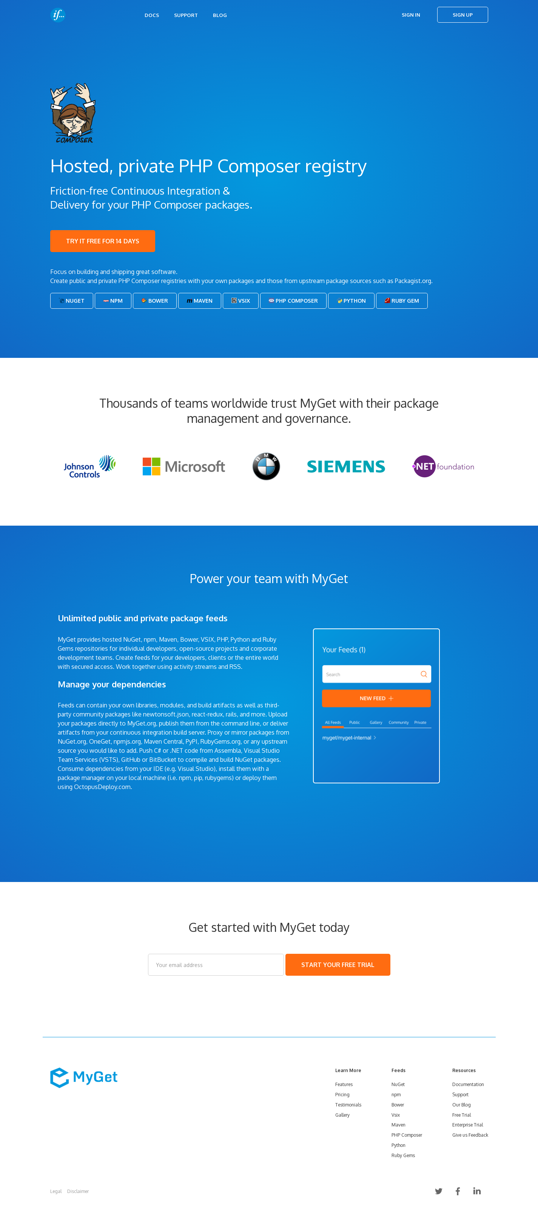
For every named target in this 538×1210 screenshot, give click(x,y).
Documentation (468, 1084)
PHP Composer (293, 300)
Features (344, 1084)
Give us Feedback (470, 1135)
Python (351, 300)
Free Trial (461, 1115)
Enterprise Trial (467, 1125)
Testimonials (348, 1105)
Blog (220, 15)
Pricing (342, 1094)
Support (186, 15)
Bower (155, 300)
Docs (152, 15)
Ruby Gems (403, 1155)
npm (396, 1094)
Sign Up (463, 15)
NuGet (72, 300)
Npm (113, 300)
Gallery (342, 1115)
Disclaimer (78, 1191)
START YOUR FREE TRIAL (338, 965)
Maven (200, 300)
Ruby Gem (402, 300)
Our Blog (461, 1105)
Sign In (411, 15)
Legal (56, 1191)
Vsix (240, 300)
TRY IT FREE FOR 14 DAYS (102, 241)
